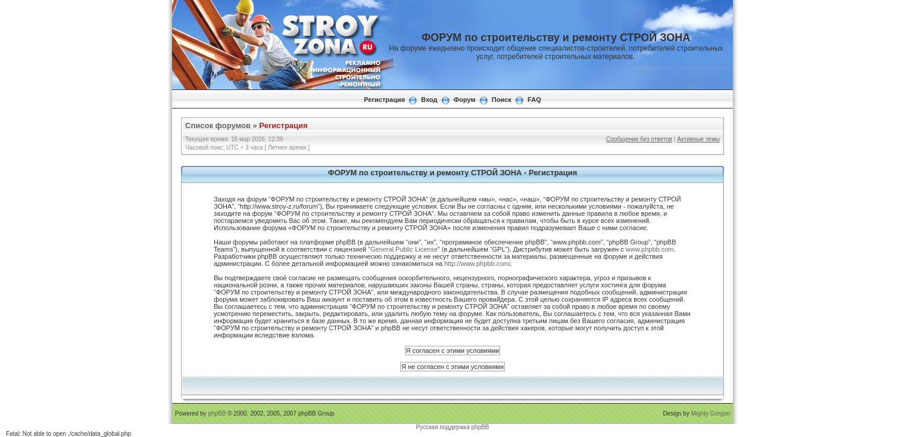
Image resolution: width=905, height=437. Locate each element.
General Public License (404, 249)
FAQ (534, 99)
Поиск (501, 99)
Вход (429, 99)
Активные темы (698, 139)
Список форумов (218, 125)
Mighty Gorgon (711, 413)
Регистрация (384, 99)
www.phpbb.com (650, 249)
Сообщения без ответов (639, 139)
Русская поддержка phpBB (452, 427)
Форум (465, 99)
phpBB (217, 413)
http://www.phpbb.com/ (477, 263)
